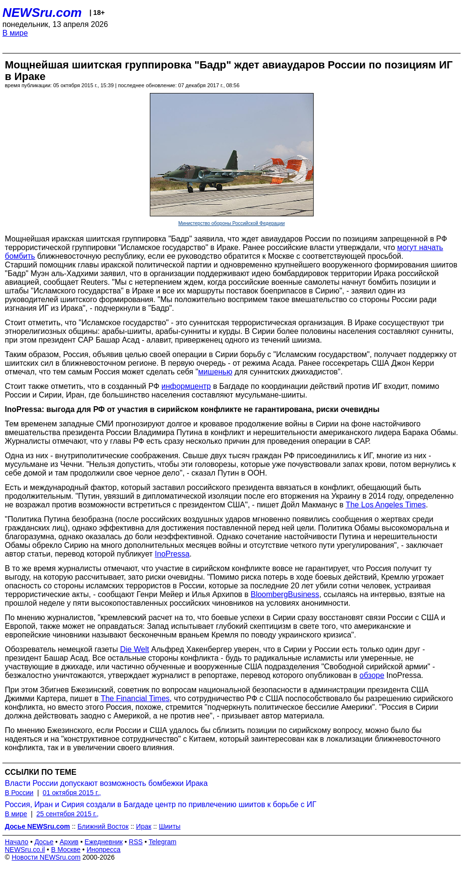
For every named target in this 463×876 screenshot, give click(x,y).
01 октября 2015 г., (72, 792)
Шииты (170, 826)
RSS (136, 842)
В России (19, 792)
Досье (43, 842)
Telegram (163, 842)
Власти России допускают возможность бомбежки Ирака (106, 783)
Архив (69, 842)
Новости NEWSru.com (46, 857)
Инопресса (104, 849)
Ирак (143, 826)
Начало (16, 842)
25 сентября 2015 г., (67, 814)
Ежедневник (104, 842)
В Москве (65, 849)
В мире (15, 33)
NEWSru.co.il (25, 849)
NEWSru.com (42, 12)
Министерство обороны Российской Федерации (231, 223)
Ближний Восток (103, 826)
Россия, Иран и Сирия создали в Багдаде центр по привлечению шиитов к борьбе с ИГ (161, 804)
